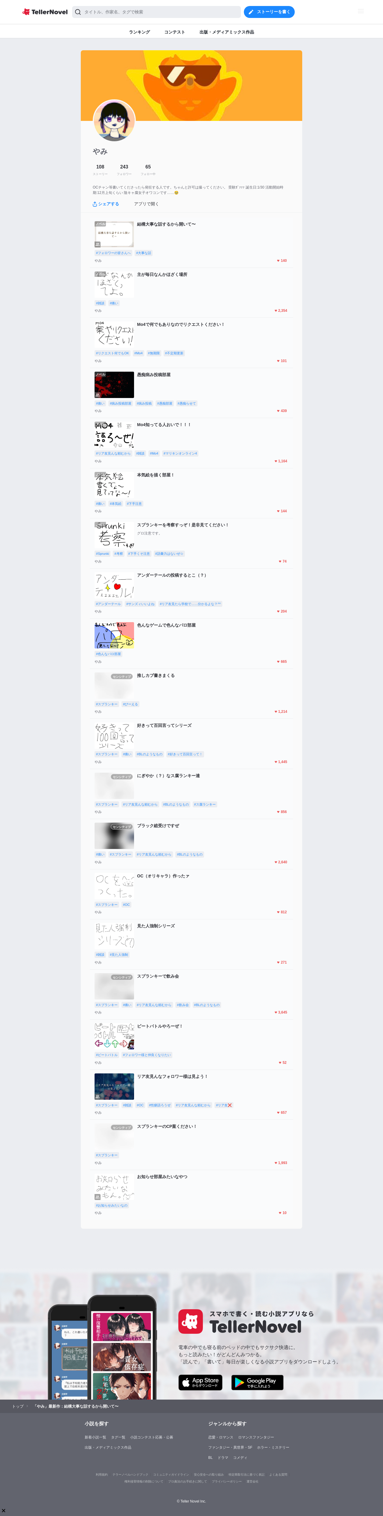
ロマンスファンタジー (256, 1437)
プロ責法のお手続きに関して (187, 1481)
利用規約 (102, 1474)
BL (210, 1458)
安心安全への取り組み (209, 1474)
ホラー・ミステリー (273, 1447)
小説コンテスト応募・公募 (151, 1437)
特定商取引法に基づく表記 (247, 1474)
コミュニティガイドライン (171, 1474)
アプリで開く (146, 203)
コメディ (240, 1458)
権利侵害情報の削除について (143, 1481)
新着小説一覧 (95, 1437)
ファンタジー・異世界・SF (230, 1447)
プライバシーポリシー (227, 1481)
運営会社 (253, 1481)
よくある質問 (278, 1474)
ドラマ (223, 1458)
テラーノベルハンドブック (130, 1474)
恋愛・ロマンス (220, 1437)
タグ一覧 (118, 1437)
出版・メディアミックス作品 (108, 1447)
